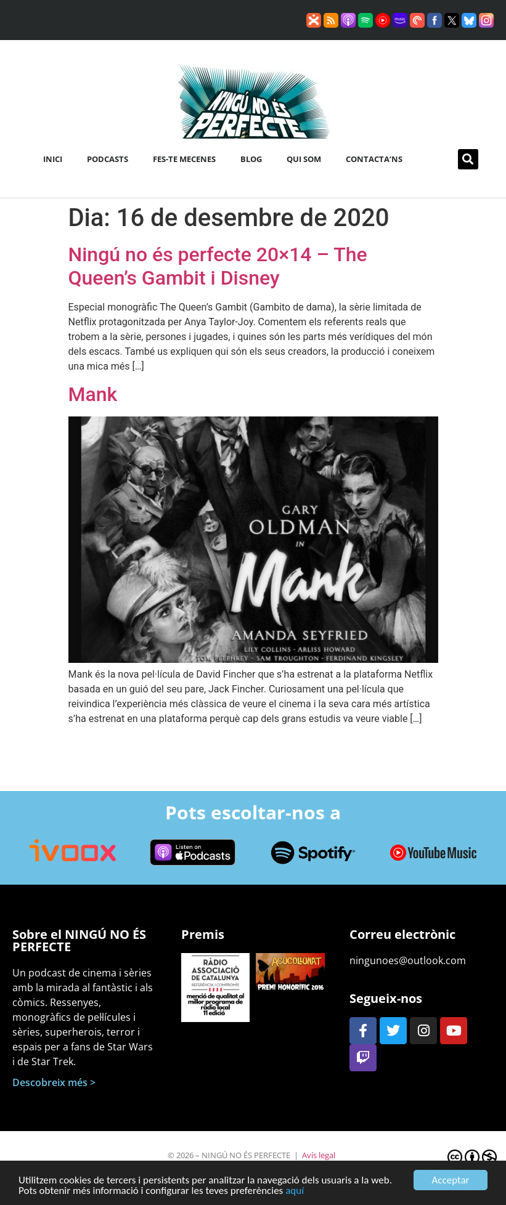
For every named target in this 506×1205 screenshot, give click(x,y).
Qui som (304, 158)
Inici (52, 158)
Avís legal (318, 1155)
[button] (468, 159)
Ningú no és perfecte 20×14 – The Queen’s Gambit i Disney (217, 266)
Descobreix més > (54, 1082)
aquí (294, 1192)
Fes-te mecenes (184, 158)
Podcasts (107, 158)
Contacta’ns (374, 158)
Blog (251, 158)
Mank (93, 394)
